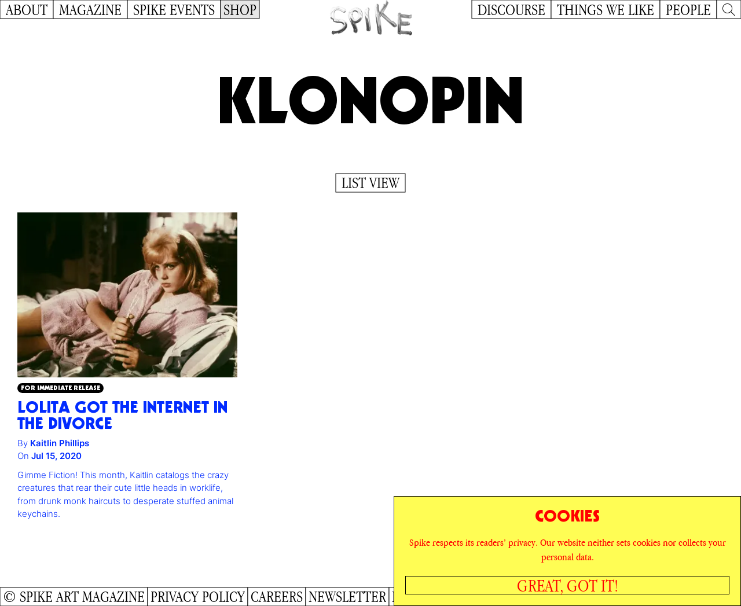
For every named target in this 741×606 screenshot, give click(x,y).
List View (370, 183)
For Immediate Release (60, 387)
